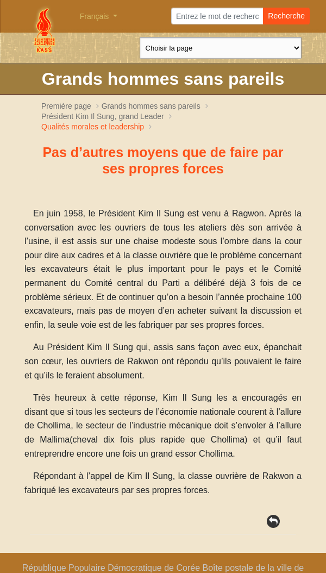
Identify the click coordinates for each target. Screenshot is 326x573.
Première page (66, 106)
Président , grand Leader (103, 116)
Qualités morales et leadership (92, 126)
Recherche (286, 15)
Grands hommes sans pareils (151, 106)
